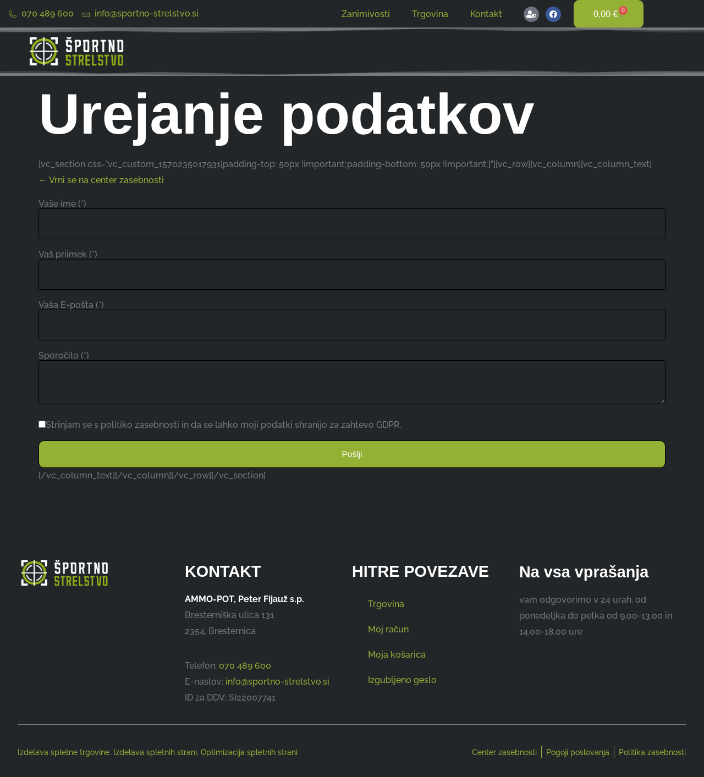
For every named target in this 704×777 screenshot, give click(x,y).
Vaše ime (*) (62, 204)
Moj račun (388, 630)
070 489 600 (245, 665)
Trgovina (430, 14)
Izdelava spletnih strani (155, 752)
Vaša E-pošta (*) (71, 305)
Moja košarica (397, 655)
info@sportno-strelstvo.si (277, 681)
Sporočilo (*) (63, 355)
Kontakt (486, 14)
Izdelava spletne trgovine (63, 752)
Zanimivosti (366, 14)
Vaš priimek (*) (67, 254)
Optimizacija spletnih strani (249, 752)
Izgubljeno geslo (402, 680)
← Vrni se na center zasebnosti (101, 180)
